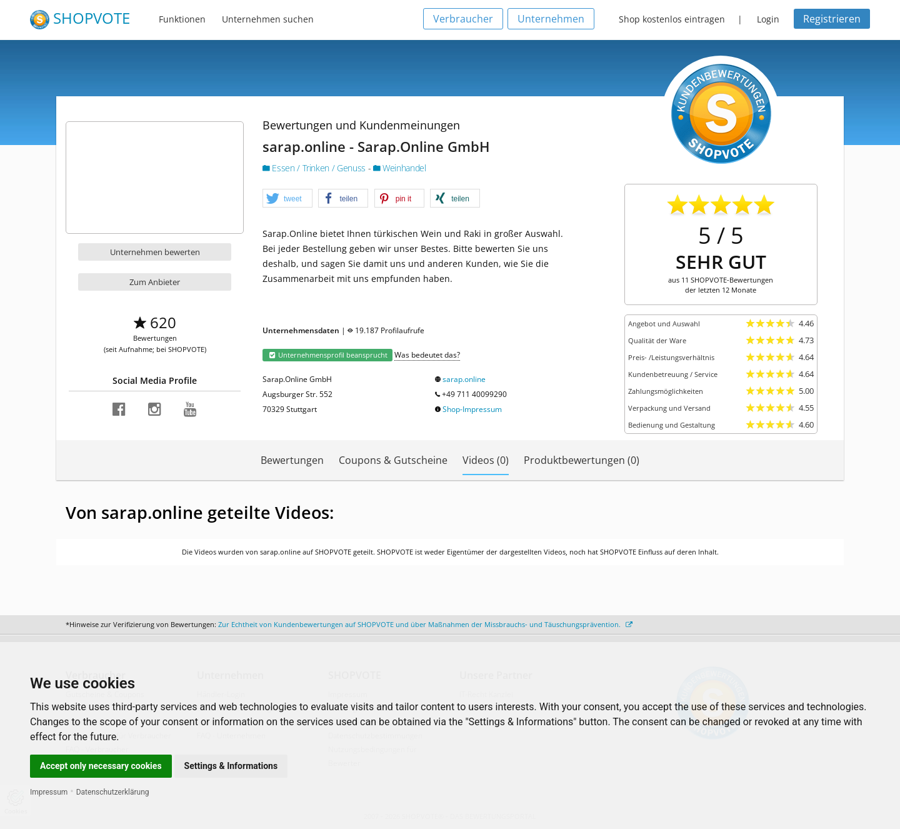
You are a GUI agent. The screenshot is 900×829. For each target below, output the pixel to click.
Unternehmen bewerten (155, 252)
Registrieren (832, 19)
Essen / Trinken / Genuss (315, 168)
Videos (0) (485, 460)
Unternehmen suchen (268, 19)
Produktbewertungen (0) (581, 460)
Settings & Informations (231, 766)
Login (768, 19)
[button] (287, 198)
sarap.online (464, 379)
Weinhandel (399, 168)
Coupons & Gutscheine (393, 460)
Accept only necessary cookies (101, 766)
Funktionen (182, 19)
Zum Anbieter (154, 282)
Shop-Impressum (472, 409)
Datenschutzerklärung (112, 792)
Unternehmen (551, 19)
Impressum (49, 792)
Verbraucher (463, 19)
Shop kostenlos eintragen (672, 19)
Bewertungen (292, 460)
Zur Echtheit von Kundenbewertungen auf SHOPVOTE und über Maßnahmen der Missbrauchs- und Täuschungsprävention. (425, 624)
